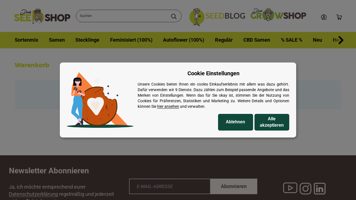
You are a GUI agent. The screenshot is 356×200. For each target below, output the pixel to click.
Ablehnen (235, 121)
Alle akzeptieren (272, 122)
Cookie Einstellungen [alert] (213, 73)
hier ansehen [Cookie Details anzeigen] (168, 106)
